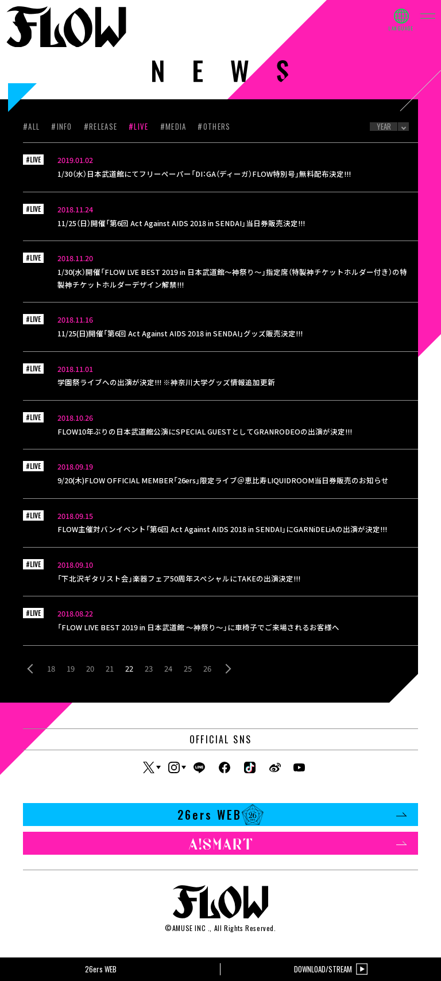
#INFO (61, 126)
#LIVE (139, 126)
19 (71, 668)
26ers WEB (292, 814)
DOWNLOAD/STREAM (331, 969)
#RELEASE (100, 126)
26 (207, 668)
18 (51, 668)
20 (90, 668)
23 (149, 668)
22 (129, 668)
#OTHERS (214, 126)
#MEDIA (173, 126)
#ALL (31, 126)
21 (110, 668)
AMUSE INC (189, 928)
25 (188, 668)
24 (168, 668)
